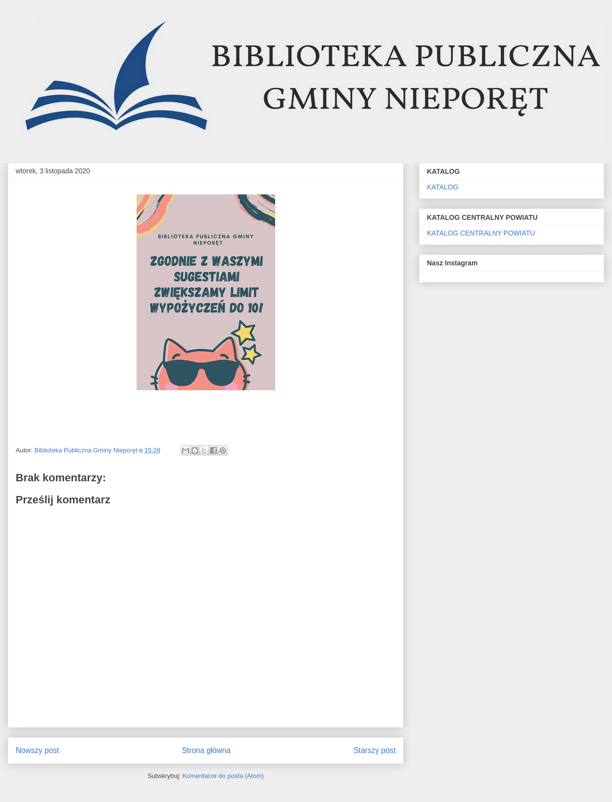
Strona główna (206, 750)
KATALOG (442, 187)
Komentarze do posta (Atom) (223, 775)
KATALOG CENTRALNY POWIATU (481, 233)
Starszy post (374, 750)
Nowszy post (37, 750)
